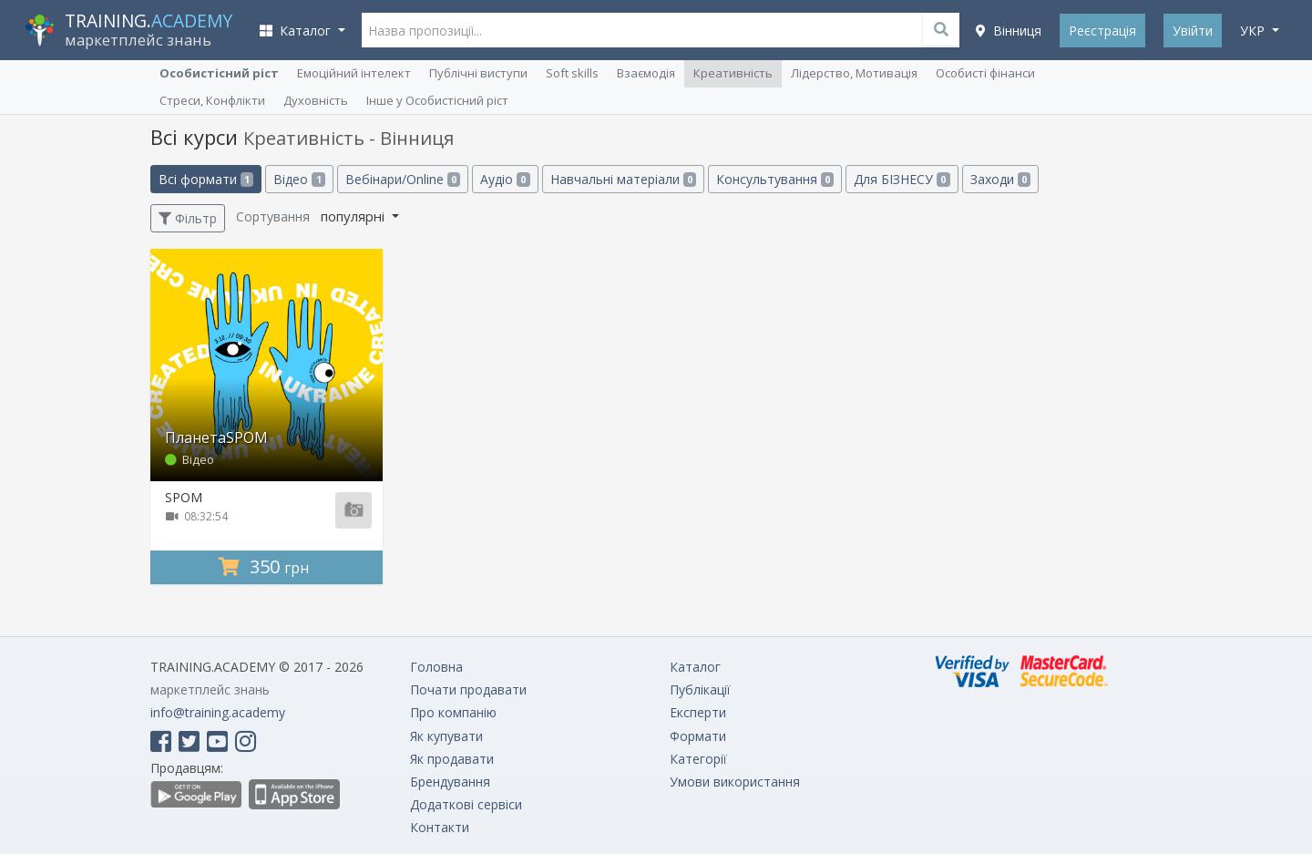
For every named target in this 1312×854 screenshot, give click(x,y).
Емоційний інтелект (354, 73)
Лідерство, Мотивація (854, 73)
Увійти (1193, 30)
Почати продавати (468, 689)
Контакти (439, 827)
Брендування (450, 781)
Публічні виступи (478, 73)
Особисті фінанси (985, 73)
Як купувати (446, 736)
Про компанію (453, 712)
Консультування (775, 179)
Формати (698, 736)
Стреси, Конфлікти (212, 100)
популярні (354, 216)
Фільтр (188, 218)
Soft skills (572, 73)
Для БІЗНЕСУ (901, 179)
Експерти (698, 712)
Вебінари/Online (402, 179)
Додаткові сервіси (466, 804)
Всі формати (206, 179)
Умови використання (735, 781)
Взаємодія (646, 73)
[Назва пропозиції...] (661, 30)
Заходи (1000, 179)
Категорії (698, 758)
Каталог (695, 666)
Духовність (315, 100)
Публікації (700, 689)
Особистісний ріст (219, 73)
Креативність (733, 73)
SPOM (183, 497)
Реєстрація (1102, 30)
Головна (436, 666)
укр (1254, 30)
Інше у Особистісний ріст (437, 100)
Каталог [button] (297, 30)
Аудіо (504, 179)
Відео (298, 179)
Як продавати (452, 758)
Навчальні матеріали (623, 179)
